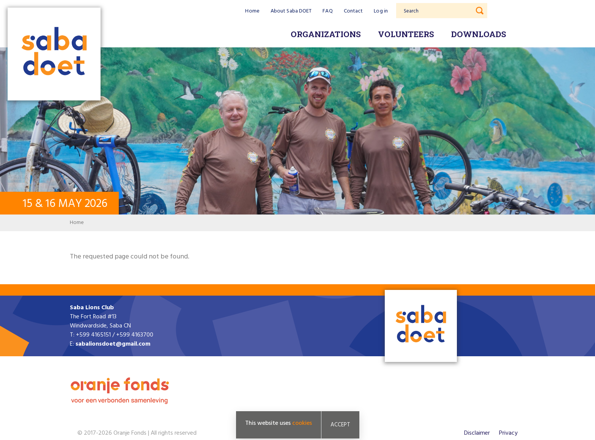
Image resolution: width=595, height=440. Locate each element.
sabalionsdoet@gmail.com (113, 344)
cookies (302, 423)
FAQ (327, 11)
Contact (353, 11)
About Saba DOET (291, 11)
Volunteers (406, 34)
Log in (381, 11)
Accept (340, 424)
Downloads (478, 34)
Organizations (326, 34)
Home (252, 11)
